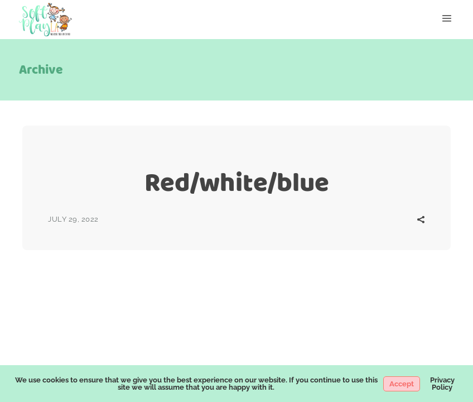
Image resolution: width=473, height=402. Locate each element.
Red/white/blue (236, 182)
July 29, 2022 (73, 219)
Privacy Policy (442, 383)
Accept (401, 384)
